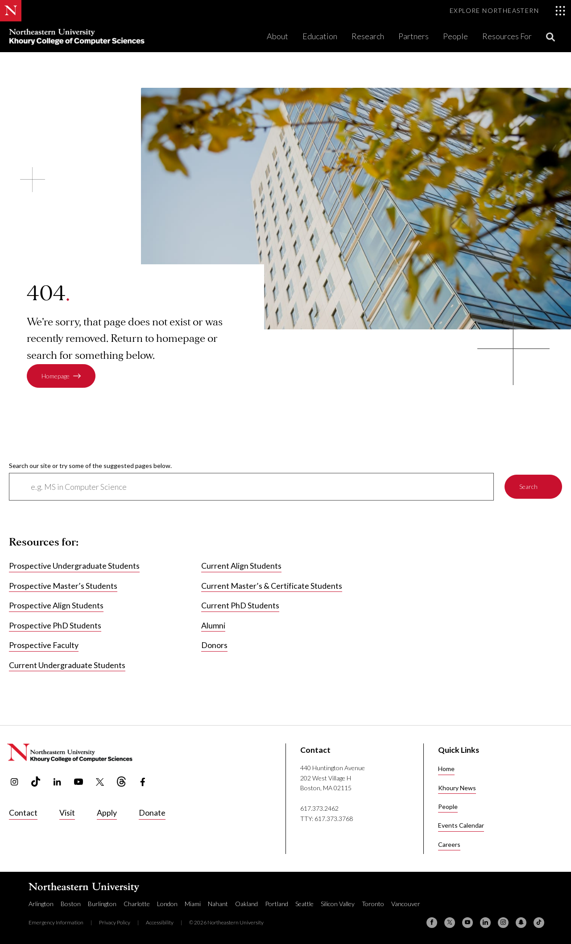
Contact (23, 812)
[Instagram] (503, 922)
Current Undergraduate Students (67, 665)
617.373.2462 (319, 808)
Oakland (246, 903)
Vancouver (405, 903)
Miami (193, 903)
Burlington (102, 903)
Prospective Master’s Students (63, 586)
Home (446, 768)
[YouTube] (467, 922)
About (277, 36)
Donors (214, 645)
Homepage (55, 376)
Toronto (373, 903)
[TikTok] (539, 922)
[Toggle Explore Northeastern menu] (507, 10)
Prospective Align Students (56, 606)
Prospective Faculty (44, 645)
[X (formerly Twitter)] (449, 922)
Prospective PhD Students (55, 625)
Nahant (218, 903)
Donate (152, 812)
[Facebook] (431, 922)
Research (368, 36)
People (455, 36)
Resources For (507, 36)
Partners (413, 36)
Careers (449, 844)
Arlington (41, 903)
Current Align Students (241, 566)
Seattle (304, 903)
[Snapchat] (521, 922)
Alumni (213, 625)
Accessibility (160, 922)
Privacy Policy (114, 922)
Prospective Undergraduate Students (74, 566)
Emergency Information (56, 922)
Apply (107, 812)
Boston (71, 903)
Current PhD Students (240, 606)
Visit (67, 812)
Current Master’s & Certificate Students (271, 586)
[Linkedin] (485, 922)
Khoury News (457, 788)
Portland (276, 903)
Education (319, 36)
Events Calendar (461, 825)
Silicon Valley (338, 903)
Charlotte (137, 903)
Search (528, 487)
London (167, 903)
